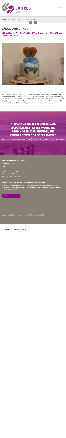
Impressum (6, 215)
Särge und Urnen (30, 19)
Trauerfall (19, 19)
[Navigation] (60, 8)
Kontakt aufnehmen (11, 196)
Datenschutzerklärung (20, 215)
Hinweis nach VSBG (37, 215)
